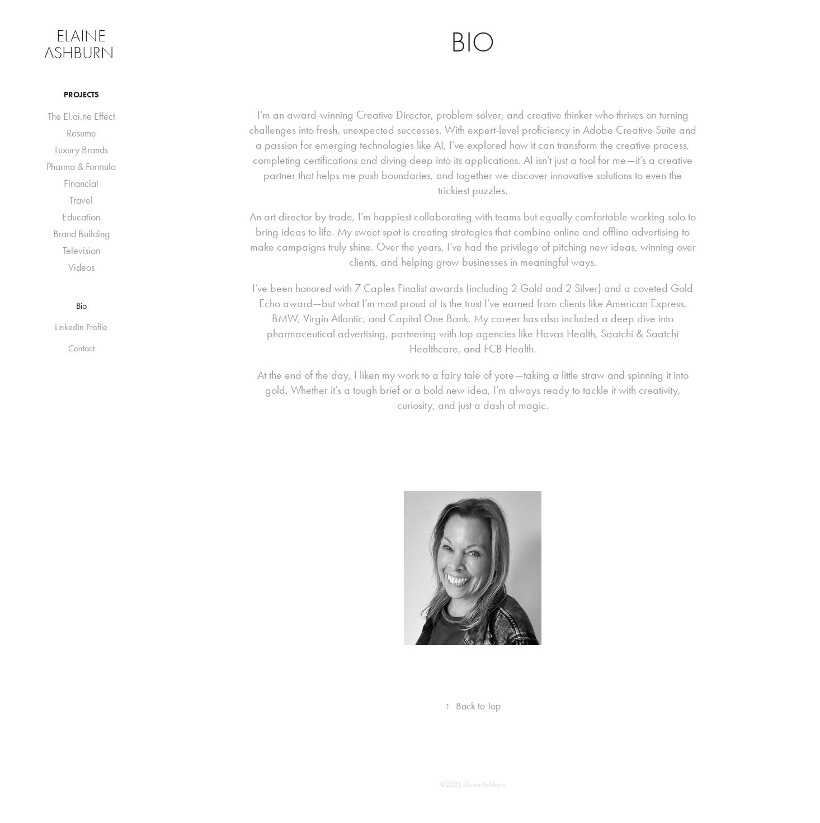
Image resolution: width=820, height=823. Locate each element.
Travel (81, 200)
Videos (81, 267)
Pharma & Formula (81, 167)
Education (81, 217)
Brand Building (81, 234)
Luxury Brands (81, 150)
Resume (81, 133)
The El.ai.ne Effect (81, 116)
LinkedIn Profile (81, 327)
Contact (81, 348)
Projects (81, 95)
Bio (81, 305)
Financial (81, 183)
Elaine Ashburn (81, 44)
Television (81, 250)
